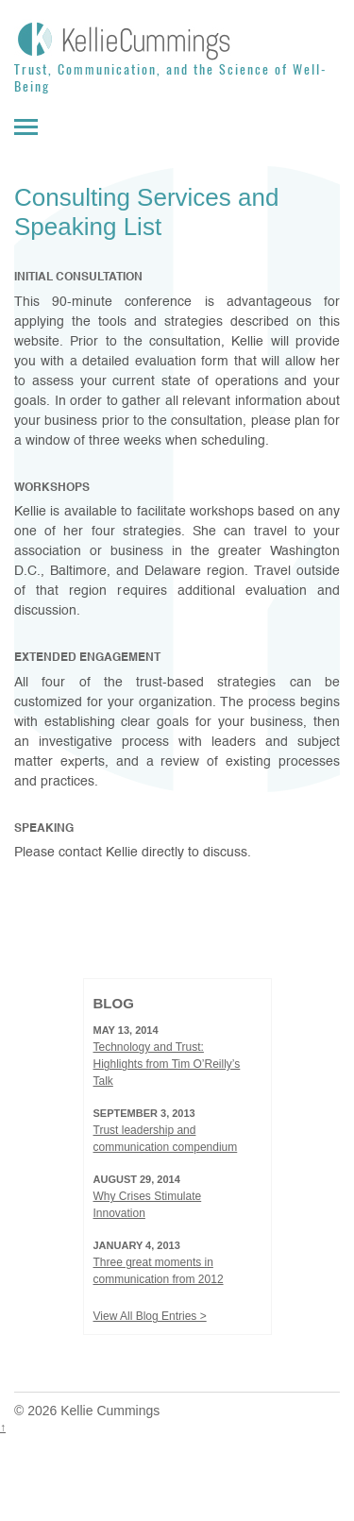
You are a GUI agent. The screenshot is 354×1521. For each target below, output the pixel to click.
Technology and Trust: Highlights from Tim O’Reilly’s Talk (167, 1064)
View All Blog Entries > (150, 1316)
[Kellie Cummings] (177, 40)
